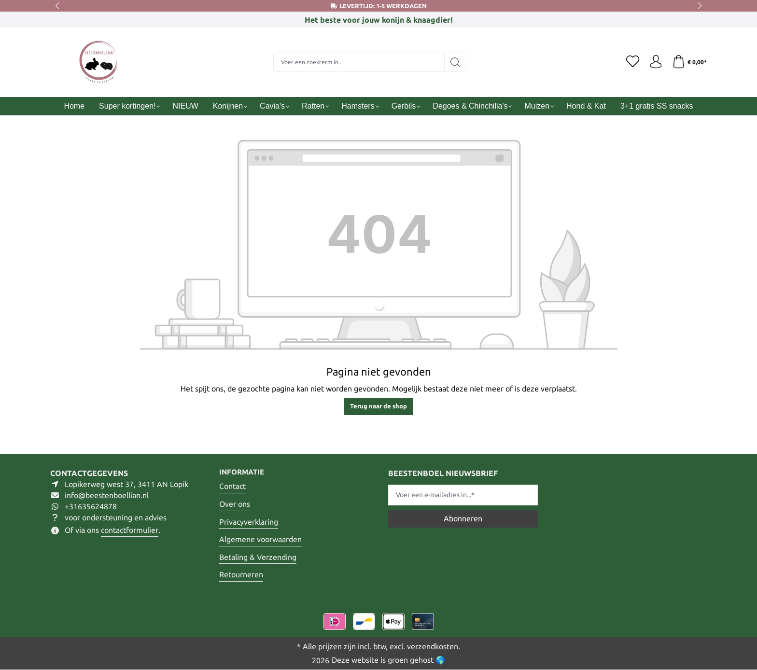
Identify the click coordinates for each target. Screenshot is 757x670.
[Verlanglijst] (629, 62)
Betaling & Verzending (257, 557)
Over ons (234, 504)
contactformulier (129, 529)
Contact (232, 486)
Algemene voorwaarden (260, 539)
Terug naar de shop (378, 406)
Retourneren (241, 575)
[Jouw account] (653, 62)
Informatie (243, 472)
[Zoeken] (453, 62)
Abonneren (463, 518)
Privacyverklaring (248, 521)
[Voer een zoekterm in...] (357, 62)
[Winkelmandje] (689, 62)
